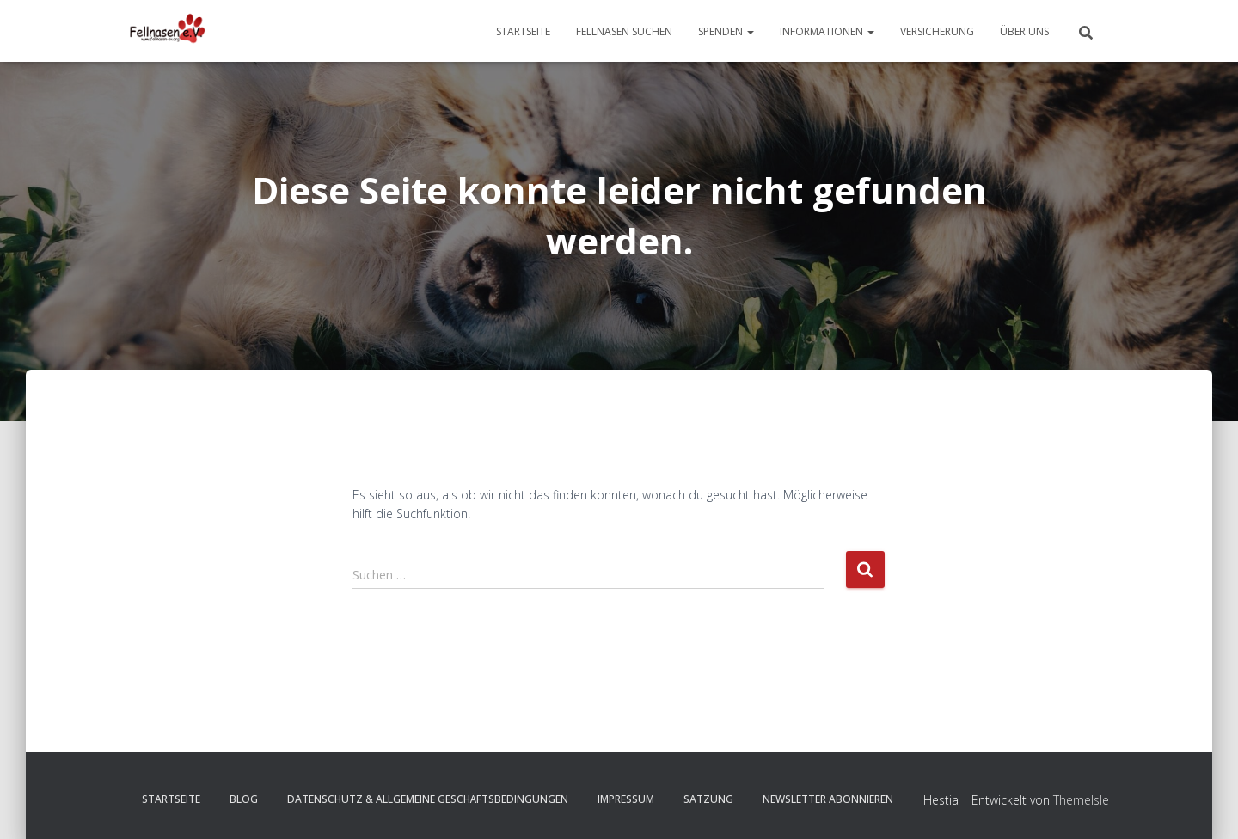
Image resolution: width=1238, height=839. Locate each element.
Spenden (726, 31)
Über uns (1024, 31)
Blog (244, 799)
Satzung (708, 799)
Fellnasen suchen (624, 31)
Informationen (827, 31)
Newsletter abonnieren (828, 799)
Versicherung (937, 31)
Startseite (523, 31)
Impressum (626, 799)
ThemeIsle (1081, 800)
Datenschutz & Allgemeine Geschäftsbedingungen (427, 799)
